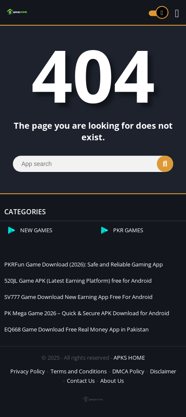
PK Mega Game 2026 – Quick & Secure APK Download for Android (86, 313)
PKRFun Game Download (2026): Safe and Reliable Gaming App (83, 264)
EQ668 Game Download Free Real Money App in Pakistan (76, 329)
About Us (112, 380)
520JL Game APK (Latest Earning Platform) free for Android (78, 280)
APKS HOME (129, 357)
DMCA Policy (128, 371)
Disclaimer (163, 371)
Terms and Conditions (79, 371)
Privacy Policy (27, 371)
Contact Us (81, 380)
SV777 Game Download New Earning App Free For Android (78, 297)
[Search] (93, 164)
